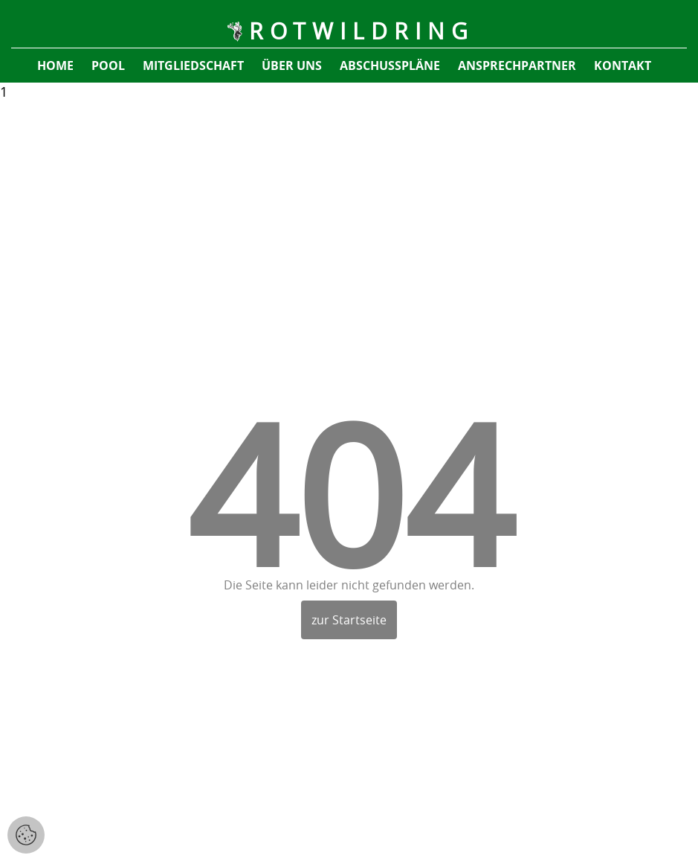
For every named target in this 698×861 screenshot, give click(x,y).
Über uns (292, 65)
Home (55, 65)
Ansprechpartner (517, 65)
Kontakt (622, 65)
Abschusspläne (390, 65)
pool (108, 65)
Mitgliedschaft (193, 65)
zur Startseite (349, 620)
